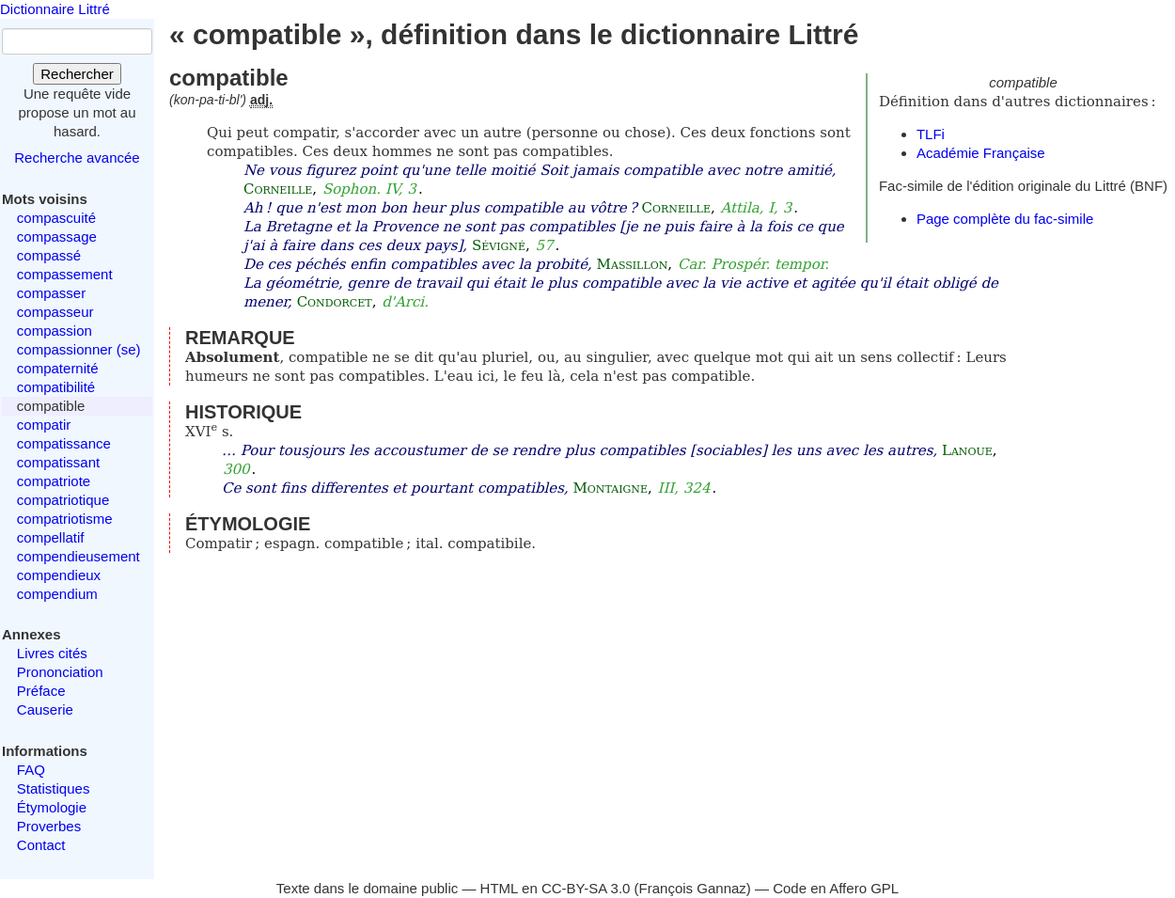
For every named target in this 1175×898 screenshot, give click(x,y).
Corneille (277, 189)
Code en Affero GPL (836, 888)
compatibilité (56, 387)
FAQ (31, 770)
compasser (51, 293)
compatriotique (63, 500)
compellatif (51, 537)
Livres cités (52, 653)
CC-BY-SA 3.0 (586, 888)
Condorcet (334, 301)
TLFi (930, 134)
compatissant (58, 462)
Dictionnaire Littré (55, 9)
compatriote (53, 481)
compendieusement (78, 556)
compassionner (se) (79, 349)
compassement (65, 274)
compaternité (58, 368)
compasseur (55, 312)
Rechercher (77, 74)
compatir (44, 425)
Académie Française (980, 153)
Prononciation (60, 672)
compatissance (64, 443)
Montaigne (609, 488)
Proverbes (49, 826)
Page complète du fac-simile (1004, 219)
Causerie (45, 709)
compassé (49, 255)
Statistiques (53, 788)
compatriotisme (65, 519)
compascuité (56, 218)
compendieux (59, 575)
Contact (41, 845)
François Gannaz (692, 888)
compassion (54, 331)
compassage (57, 236)
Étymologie (51, 807)
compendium (57, 594)
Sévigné (498, 245)
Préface (41, 691)
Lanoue (967, 450)
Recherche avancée (76, 157)
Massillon (632, 264)
